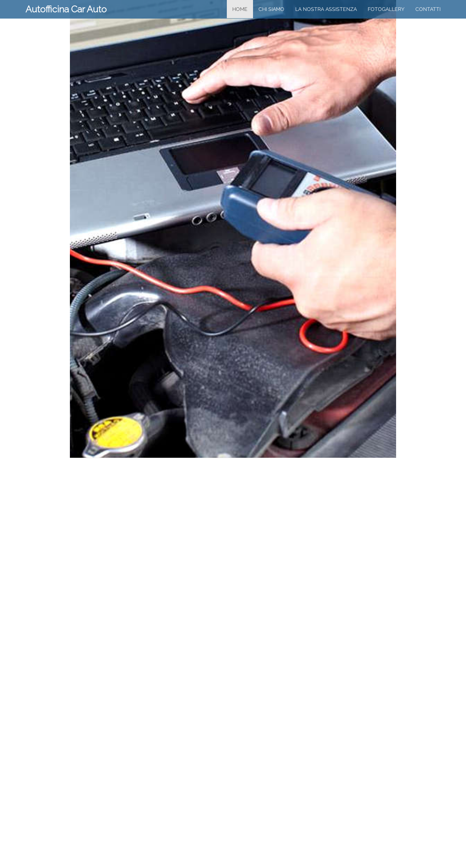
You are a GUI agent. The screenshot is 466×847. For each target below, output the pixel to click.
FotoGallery (386, 9)
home (240, 9)
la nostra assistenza (326, 9)
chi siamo (271, 9)
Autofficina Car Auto (66, 9)
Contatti (428, 9)
